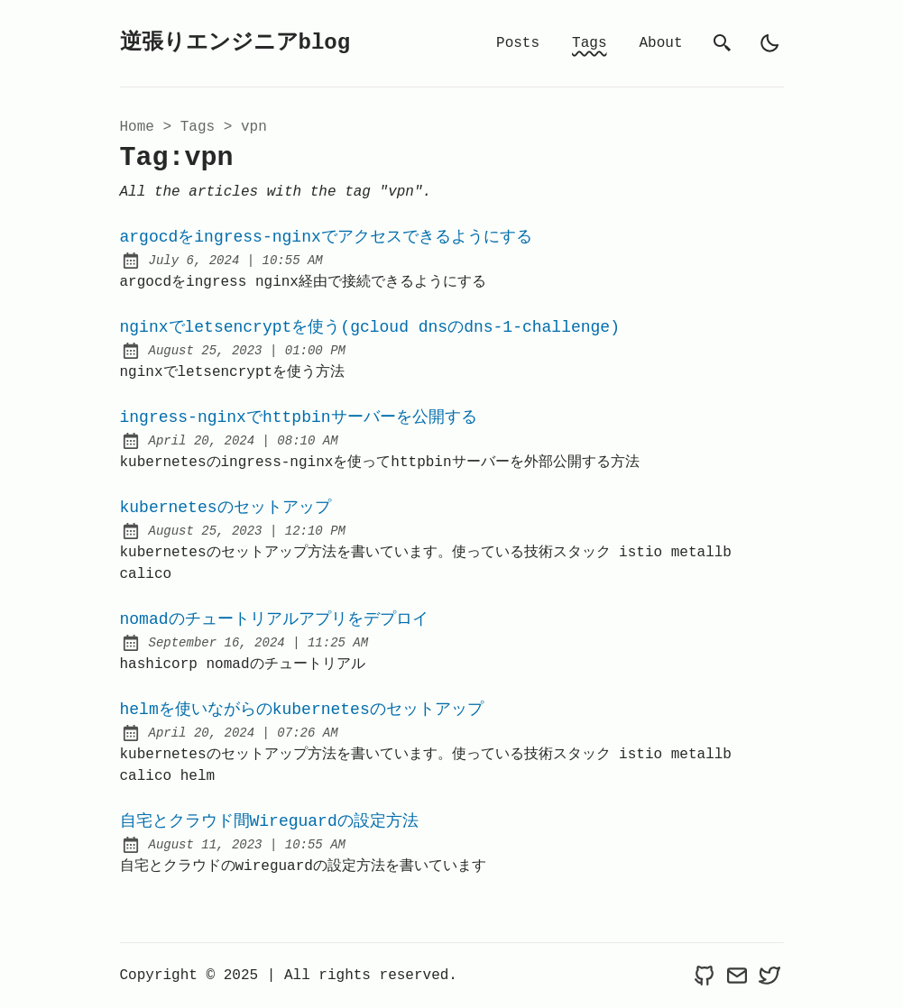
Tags (589, 43)
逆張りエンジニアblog (235, 43)
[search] (722, 43)
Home (137, 127)
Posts (517, 43)
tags (197, 127)
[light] (769, 43)
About (660, 43)
